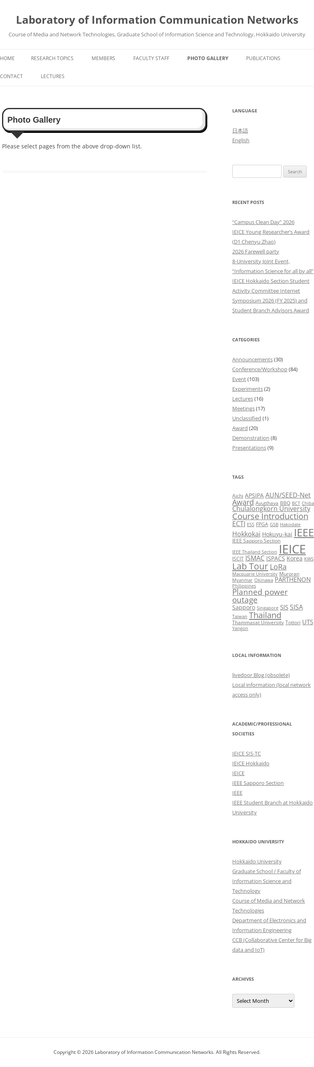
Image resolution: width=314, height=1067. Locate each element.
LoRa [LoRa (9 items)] (278, 567)
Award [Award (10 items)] (243, 502)
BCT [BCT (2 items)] (296, 503)
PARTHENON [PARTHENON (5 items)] (293, 579)
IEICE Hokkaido (250, 763)
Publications (263, 58)
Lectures (53, 76)
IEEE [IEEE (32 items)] (304, 532)
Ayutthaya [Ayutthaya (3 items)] (267, 503)
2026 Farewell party (255, 251)
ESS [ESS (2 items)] (250, 524)
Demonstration (250, 438)
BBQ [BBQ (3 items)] (285, 503)
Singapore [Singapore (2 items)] (267, 608)
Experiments (247, 388)
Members (103, 58)
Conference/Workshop (259, 369)
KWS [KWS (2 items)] (309, 559)
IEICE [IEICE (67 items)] (292, 549)
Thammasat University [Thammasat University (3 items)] (258, 622)
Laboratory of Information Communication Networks (157, 19)
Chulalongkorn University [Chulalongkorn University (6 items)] (271, 508)
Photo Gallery (207, 58)
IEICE (238, 773)
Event (239, 379)
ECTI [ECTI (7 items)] (238, 523)
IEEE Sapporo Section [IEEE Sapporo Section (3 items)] (256, 540)
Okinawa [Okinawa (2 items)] (263, 580)
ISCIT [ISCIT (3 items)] (238, 558)
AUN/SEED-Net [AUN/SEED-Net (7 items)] (288, 495)
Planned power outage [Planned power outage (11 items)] (260, 596)
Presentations (249, 447)
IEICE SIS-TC (246, 753)
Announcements (252, 359)
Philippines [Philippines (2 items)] (244, 586)
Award (240, 428)
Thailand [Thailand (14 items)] (265, 615)
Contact (11, 76)
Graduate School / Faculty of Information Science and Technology (266, 880)
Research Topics (52, 58)
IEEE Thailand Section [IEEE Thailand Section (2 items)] (254, 552)
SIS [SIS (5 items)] (284, 607)
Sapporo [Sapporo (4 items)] (243, 607)
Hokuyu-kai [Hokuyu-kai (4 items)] (277, 534)
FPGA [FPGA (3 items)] (262, 524)
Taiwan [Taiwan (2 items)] (239, 616)
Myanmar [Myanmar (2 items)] (242, 580)
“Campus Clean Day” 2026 (263, 222)
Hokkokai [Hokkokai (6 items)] (246, 533)
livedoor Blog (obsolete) (261, 675)
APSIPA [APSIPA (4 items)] (254, 495)
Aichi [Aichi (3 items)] (237, 495)
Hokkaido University (257, 861)
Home (7, 58)
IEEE (237, 792)
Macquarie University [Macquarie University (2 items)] (255, 574)
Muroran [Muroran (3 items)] (289, 573)
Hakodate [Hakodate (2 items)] (290, 524)
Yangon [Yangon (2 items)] (240, 628)
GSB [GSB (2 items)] (274, 524)
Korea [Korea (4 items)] (295, 558)
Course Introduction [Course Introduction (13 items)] (270, 516)
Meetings (243, 408)
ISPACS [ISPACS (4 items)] (275, 558)
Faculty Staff (151, 58)
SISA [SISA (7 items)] (296, 607)
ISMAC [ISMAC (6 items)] (255, 558)
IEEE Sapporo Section (258, 783)
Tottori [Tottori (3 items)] (293, 622)
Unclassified (246, 418)
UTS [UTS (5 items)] (307, 622)
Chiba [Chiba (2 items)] (308, 503)
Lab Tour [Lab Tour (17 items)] (250, 566)
